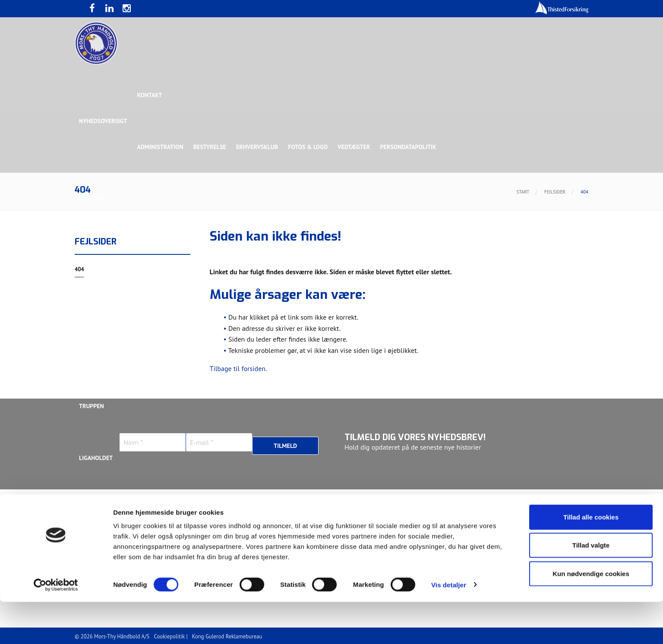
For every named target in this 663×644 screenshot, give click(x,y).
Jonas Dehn (418, 510)
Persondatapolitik (411, 147)
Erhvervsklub (258, 147)
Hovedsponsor (101, 250)
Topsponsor (151, 250)
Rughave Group (101, 302)
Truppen (91, 406)
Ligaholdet (96, 458)
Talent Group (154, 302)
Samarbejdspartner (275, 250)
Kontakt (150, 95)
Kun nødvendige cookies (590, 615)
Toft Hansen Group (500, 250)
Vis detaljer (448, 627)
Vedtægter (356, 147)
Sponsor (91, 199)
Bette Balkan (99, 354)
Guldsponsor (335, 250)
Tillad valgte (590, 587)
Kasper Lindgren (531, 510)
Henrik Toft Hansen (362, 510)
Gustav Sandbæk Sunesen (285, 510)
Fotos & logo (310, 147)
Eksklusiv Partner (207, 250)
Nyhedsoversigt (103, 121)
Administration (161, 147)
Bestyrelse (210, 147)
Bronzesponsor (438, 250)
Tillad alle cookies (591, 559)
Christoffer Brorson (156, 510)
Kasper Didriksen (471, 510)
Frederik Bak (218, 510)
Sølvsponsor (385, 250)
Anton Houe (96, 510)
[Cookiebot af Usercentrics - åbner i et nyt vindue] (56, 627)
